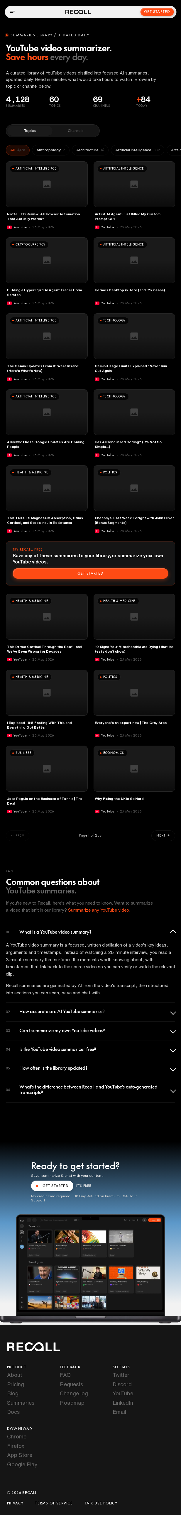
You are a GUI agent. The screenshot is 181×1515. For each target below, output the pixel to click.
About (14, 1374)
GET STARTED (52, 1186)
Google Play (22, 1464)
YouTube (123, 1393)
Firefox (15, 1445)
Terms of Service (54, 1503)
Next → (163, 835)
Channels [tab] (76, 131)
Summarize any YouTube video (98, 910)
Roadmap (72, 1402)
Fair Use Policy (101, 1503)
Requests (71, 1384)
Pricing (15, 1384)
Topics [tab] (30, 131)
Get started (90, 573)
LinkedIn (123, 1402)
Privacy (15, 1503)
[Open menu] (12, 12)
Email (119, 1411)
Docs (13, 1411)
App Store (19, 1455)
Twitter (121, 1374)
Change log (74, 1393)
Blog (12, 1393)
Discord (122, 1384)
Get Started (157, 12)
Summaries (20, 1402)
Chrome (16, 1436)
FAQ (65, 1374)
